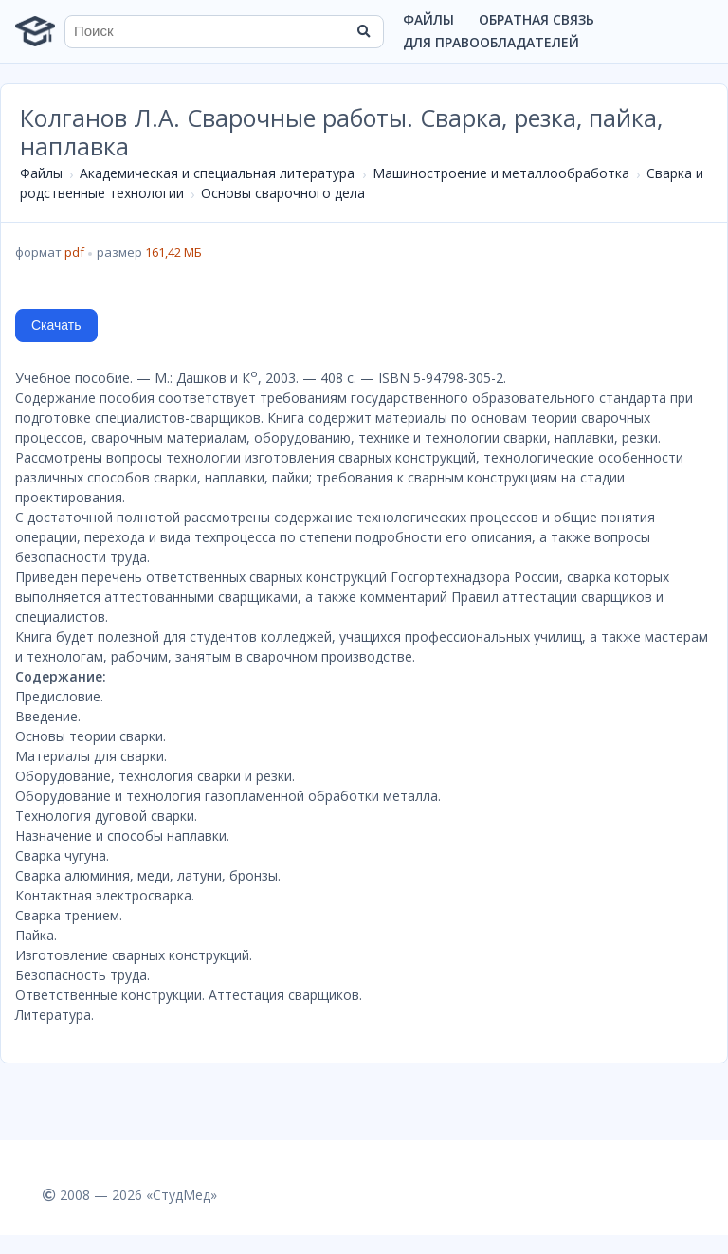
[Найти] (363, 31)
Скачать (56, 325)
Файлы (428, 19)
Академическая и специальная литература (217, 173)
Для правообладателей (491, 42)
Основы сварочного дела (283, 193)
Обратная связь (536, 19)
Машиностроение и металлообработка (501, 173)
